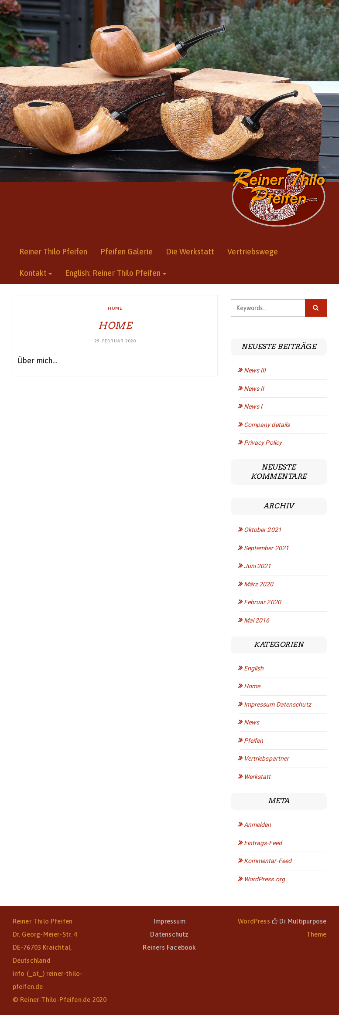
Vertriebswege (252, 251)
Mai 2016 (257, 620)
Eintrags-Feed (263, 842)
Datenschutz (169, 934)
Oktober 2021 (262, 529)
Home (115, 308)
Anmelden (257, 824)
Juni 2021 (257, 565)
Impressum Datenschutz (277, 704)
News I (253, 406)
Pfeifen (254, 740)
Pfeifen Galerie (126, 251)
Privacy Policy (263, 442)
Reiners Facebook (169, 947)
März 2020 (259, 584)
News (251, 722)
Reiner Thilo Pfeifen (53, 251)
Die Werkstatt (190, 251)
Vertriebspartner (266, 758)
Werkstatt (257, 776)
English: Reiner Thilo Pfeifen (113, 272)
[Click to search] (316, 308)
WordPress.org (264, 879)
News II (254, 388)
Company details (267, 424)
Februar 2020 (262, 602)
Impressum (169, 921)
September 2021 (266, 548)
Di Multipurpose (299, 921)
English (254, 668)
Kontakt (33, 272)
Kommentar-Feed (267, 860)
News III (255, 370)
